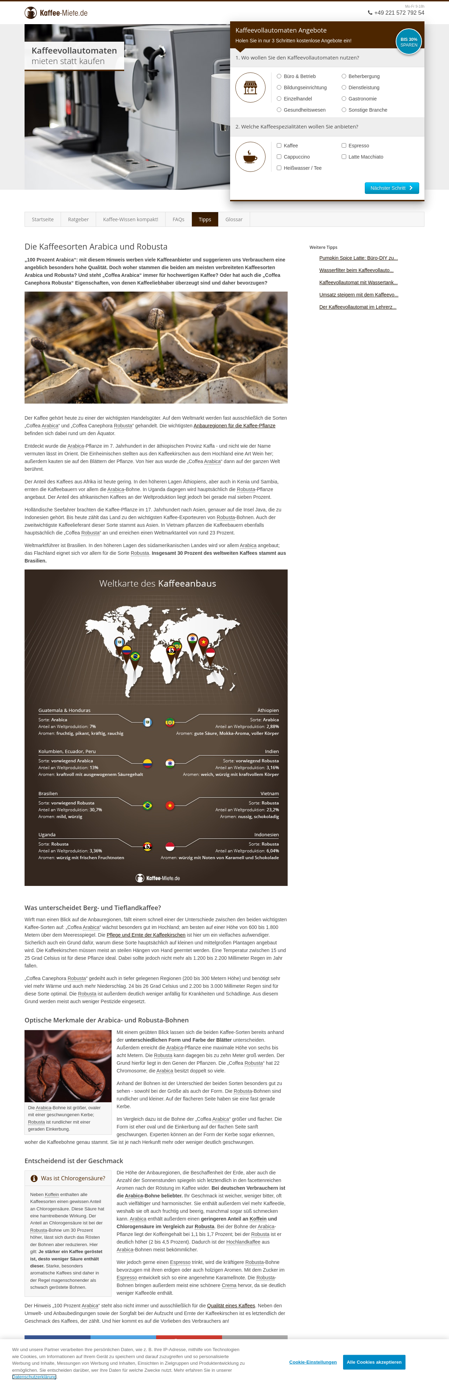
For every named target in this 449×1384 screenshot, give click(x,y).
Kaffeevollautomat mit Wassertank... (358, 282)
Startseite (43, 219)
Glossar (234, 219)
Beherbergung (361, 76)
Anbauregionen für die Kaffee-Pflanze (234, 425)
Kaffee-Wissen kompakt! (130, 219)
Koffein (52, 1194)
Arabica (50, 425)
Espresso (355, 145)
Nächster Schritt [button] (391, 188)
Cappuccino (293, 157)
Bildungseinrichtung (302, 87)
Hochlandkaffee (243, 1242)
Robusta (123, 425)
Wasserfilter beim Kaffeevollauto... (356, 270)
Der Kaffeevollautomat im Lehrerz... (357, 307)
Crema (229, 1285)
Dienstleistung (361, 87)
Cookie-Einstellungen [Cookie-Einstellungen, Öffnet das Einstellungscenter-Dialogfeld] (313, 1362)
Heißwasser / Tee (299, 168)
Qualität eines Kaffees (231, 1305)
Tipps (205, 219)
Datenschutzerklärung (34, 1376)
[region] (224, 1361)
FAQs (179, 219)
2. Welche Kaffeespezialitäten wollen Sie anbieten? (296, 126)
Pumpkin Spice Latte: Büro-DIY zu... (358, 258)
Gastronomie (359, 99)
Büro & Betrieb (296, 76)
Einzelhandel (294, 99)
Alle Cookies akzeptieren (374, 1362)
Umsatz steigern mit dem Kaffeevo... (358, 295)
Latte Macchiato (362, 157)
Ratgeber (78, 219)
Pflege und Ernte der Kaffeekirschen (146, 935)
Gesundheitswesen (301, 110)
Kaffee (287, 145)
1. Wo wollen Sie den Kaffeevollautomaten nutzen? (297, 57)
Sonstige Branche (365, 110)
